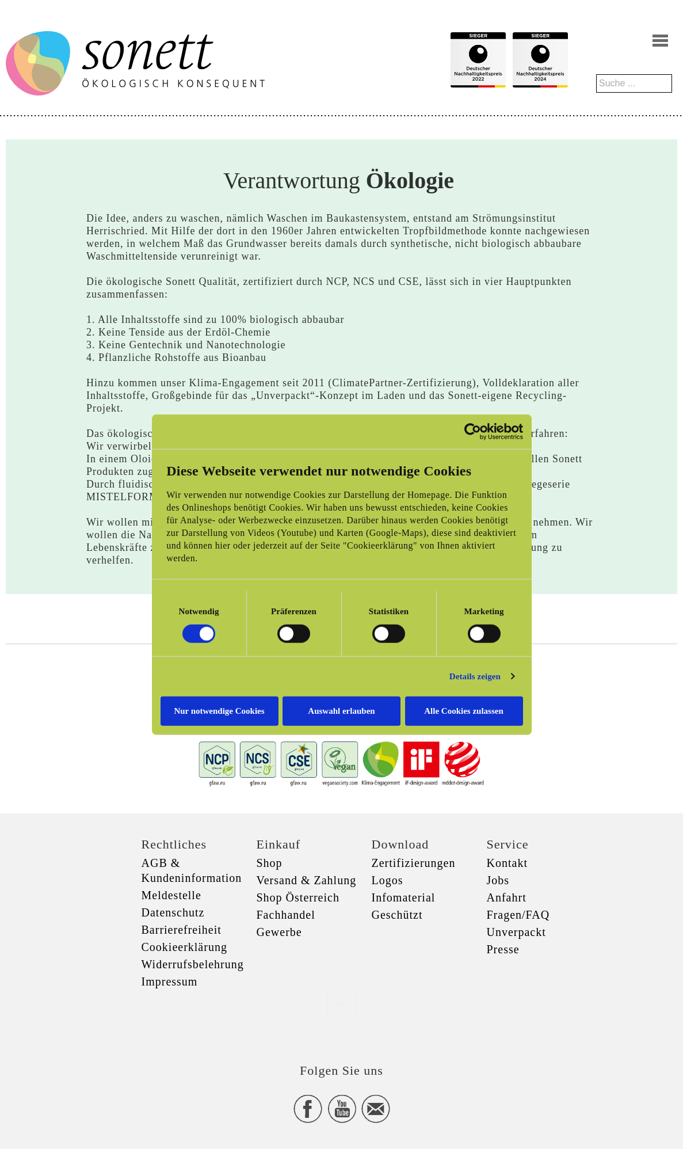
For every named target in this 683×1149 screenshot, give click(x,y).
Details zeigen (475, 676)
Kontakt (507, 863)
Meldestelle (171, 895)
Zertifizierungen (414, 863)
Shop (270, 863)
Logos (387, 880)
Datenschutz (173, 912)
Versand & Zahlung (307, 880)
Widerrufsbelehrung (193, 964)
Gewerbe (279, 932)
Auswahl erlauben (341, 710)
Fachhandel (286, 914)
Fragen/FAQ (518, 914)
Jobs (498, 880)
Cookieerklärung (184, 947)
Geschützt (397, 914)
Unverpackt (516, 932)
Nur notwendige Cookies (219, 710)
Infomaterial (404, 897)
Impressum (170, 981)
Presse (503, 949)
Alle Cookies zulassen (463, 710)
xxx (342, 1004)
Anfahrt (506, 897)
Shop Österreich (298, 897)
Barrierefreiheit (182, 929)
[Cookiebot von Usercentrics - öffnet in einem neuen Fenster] (472, 431)
